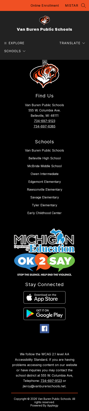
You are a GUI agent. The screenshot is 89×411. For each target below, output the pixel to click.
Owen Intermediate (45, 174)
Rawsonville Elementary (44, 189)
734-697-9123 (44, 121)
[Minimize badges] (44, 62)
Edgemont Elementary (44, 182)
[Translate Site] (72, 43)
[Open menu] (13, 43)
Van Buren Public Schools (44, 150)
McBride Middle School (44, 166)
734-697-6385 (44, 126)
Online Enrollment (45, 5)
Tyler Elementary (44, 205)
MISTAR (71, 5)
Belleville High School (44, 158)
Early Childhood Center (44, 213)
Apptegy (52, 405)
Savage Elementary (44, 197)
